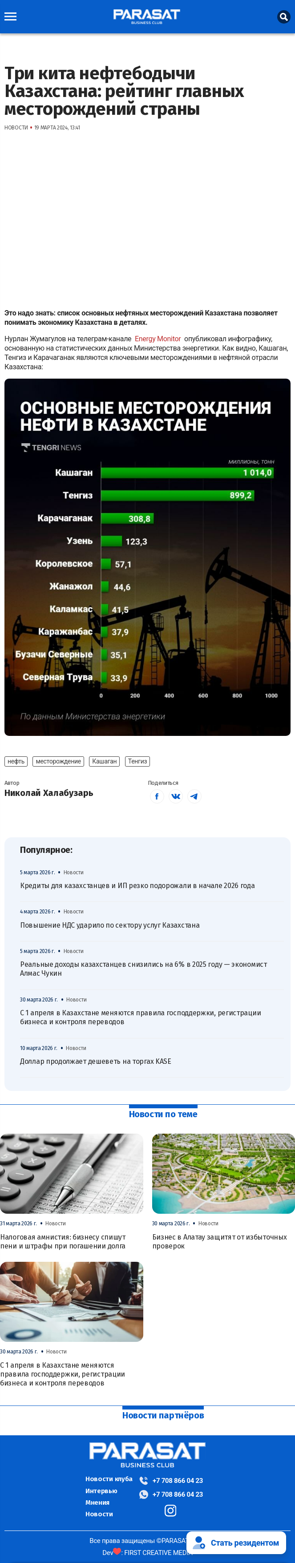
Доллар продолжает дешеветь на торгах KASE (95, 1061)
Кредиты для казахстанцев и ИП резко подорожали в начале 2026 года (137, 885)
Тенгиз (137, 761)
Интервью (101, 1491)
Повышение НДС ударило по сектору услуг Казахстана (109, 925)
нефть (16, 761)
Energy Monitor (158, 339)
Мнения (97, 1502)
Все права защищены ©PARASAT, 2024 (147, 1541)
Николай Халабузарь (48, 793)
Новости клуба (109, 1479)
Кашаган (104, 761)
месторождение (58, 761)
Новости (99, 1514)
